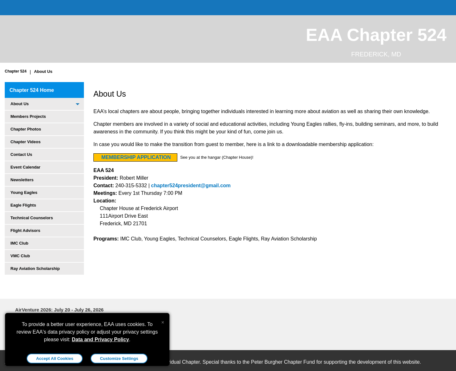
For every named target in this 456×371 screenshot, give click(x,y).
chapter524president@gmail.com (191, 185)
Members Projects (28, 116)
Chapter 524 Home (32, 90)
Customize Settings (119, 358)
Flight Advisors (25, 230)
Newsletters (22, 179)
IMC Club (19, 243)
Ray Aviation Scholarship (35, 268)
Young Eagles (23, 192)
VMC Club (20, 255)
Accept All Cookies (54, 358)
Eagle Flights (23, 205)
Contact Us (21, 154)
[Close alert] (162, 321)
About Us (43, 71)
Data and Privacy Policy (100, 339)
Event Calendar (25, 167)
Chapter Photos (25, 129)
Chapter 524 (16, 71)
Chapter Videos (25, 141)
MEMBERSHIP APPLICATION (136, 157)
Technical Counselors (31, 217)
